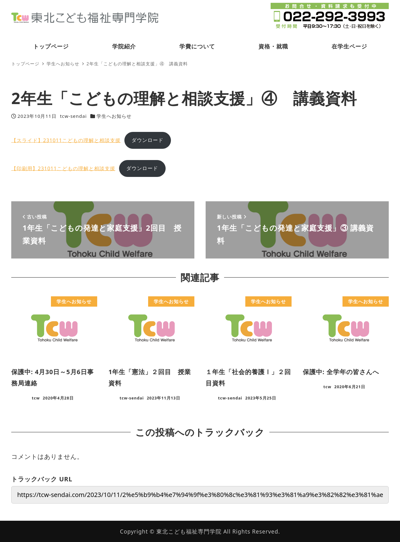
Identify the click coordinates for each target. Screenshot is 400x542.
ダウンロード (147, 140)
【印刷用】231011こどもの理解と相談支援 (63, 168)
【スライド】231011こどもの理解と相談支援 (66, 140)
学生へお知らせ (114, 116)
